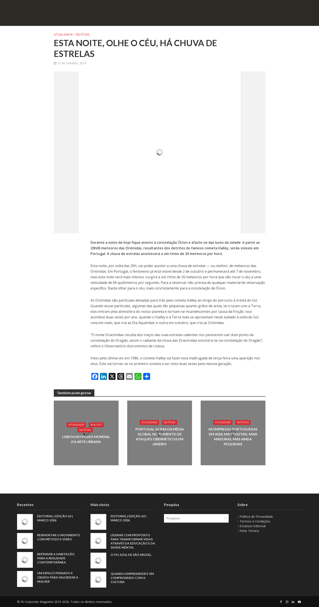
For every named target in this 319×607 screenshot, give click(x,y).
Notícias (83, 34)
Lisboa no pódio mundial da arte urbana (86, 439)
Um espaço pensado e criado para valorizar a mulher (57, 577)
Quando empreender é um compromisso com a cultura (132, 578)
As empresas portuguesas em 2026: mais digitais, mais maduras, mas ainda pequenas (232, 436)
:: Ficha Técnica (248, 530)
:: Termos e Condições (253, 521)
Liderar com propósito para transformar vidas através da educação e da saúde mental (133, 541)
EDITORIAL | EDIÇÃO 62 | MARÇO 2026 (55, 518)
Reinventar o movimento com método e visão (58, 537)
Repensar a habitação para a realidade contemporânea (56, 558)
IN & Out (96, 425)
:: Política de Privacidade (255, 516)
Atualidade (63, 34)
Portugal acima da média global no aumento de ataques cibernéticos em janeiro (159, 436)
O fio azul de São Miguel (131, 555)
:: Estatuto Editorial (251, 526)
